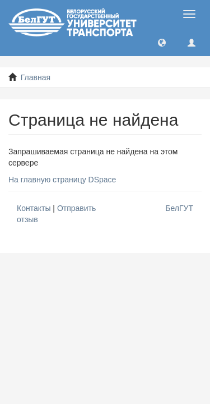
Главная (35, 77)
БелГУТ (179, 208)
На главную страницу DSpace (62, 179)
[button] (162, 42)
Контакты (33, 208)
